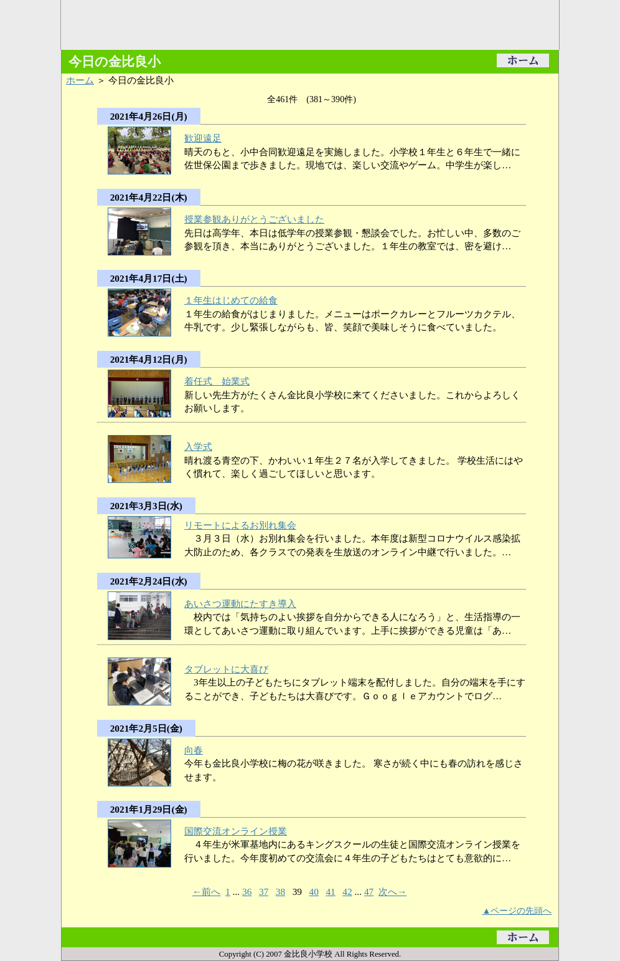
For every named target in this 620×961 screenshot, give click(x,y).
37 (263, 891)
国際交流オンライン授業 (235, 831)
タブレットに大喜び (226, 669)
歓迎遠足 (203, 138)
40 (314, 891)
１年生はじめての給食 (231, 300)
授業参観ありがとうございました (254, 219)
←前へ (206, 891)
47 (368, 891)
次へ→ (392, 891)
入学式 (198, 446)
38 (280, 891)
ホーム (80, 80)
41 (330, 891)
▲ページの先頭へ (517, 911)
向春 (193, 750)
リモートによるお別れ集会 (240, 525)
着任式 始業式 (217, 381)
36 (246, 891)
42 (347, 891)
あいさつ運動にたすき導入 (240, 603)
